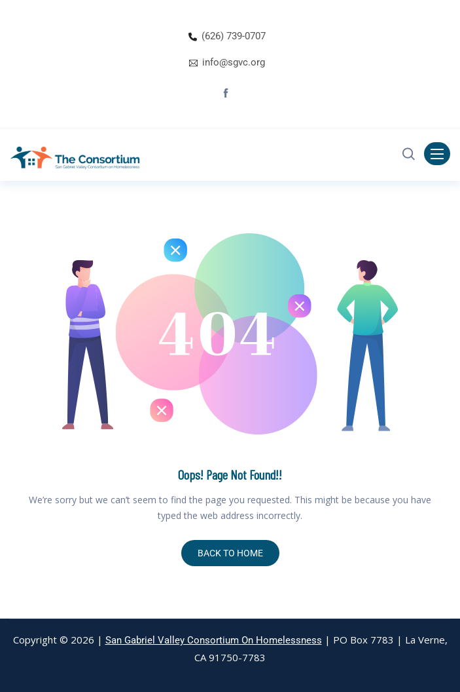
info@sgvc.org (233, 62)
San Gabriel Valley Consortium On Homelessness (213, 640)
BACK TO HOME (230, 553)
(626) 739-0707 (234, 36)
